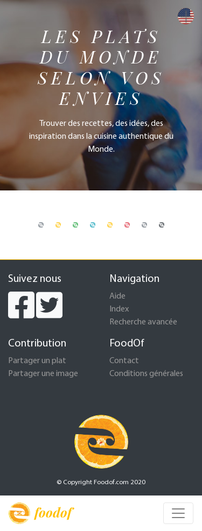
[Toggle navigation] (178, 513)
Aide (117, 296)
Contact (124, 361)
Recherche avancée (143, 322)
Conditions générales (146, 374)
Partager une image (43, 374)
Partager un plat (37, 361)
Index (119, 309)
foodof (40, 513)
